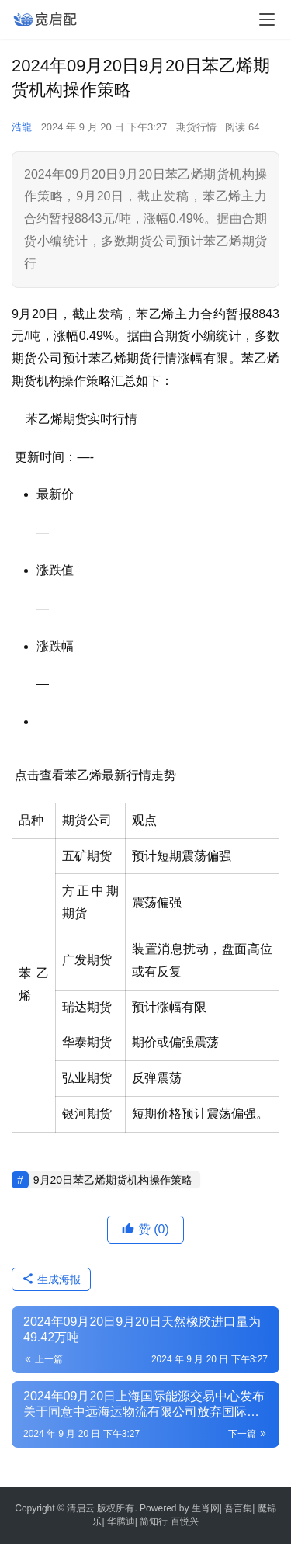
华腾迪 (121, 1521)
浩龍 (22, 127)
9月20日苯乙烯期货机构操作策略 (112, 1180)
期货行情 (196, 127)
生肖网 (206, 1508)
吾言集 (238, 1508)
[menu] (267, 19)
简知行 (154, 1521)
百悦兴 (185, 1521)
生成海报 (51, 1279)
